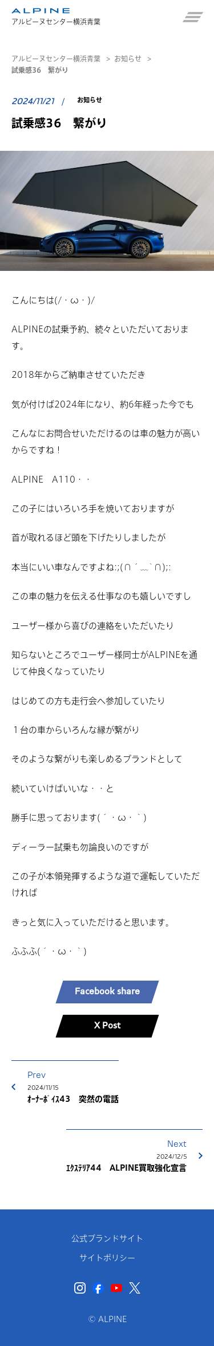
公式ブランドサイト (107, 1238)
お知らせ (128, 58)
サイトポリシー (107, 1258)
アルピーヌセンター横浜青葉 (55, 58)
